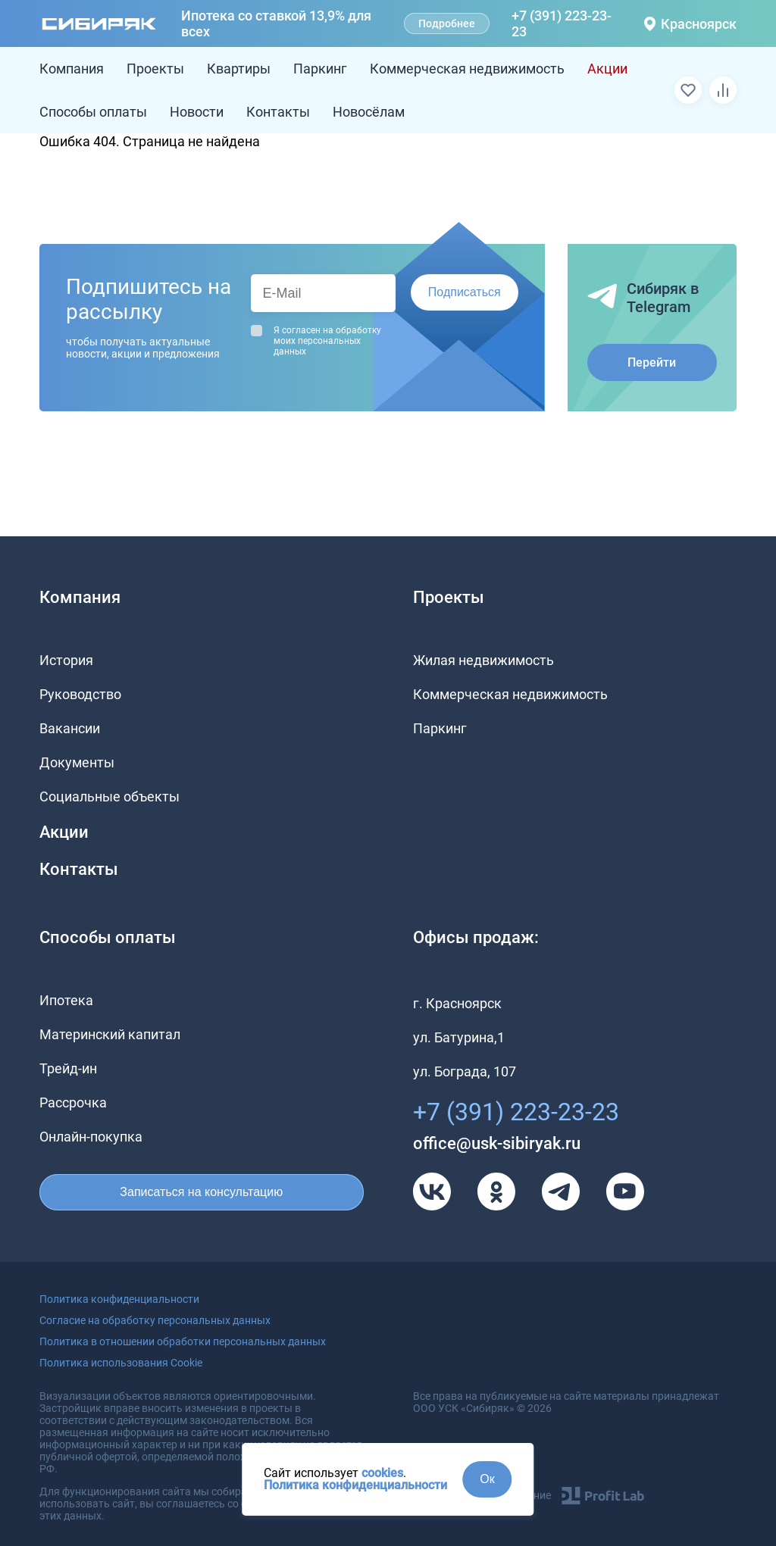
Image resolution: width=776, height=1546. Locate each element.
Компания (71, 69)
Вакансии (69, 728)
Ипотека (66, 1000)
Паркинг (320, 69)
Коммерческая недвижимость (467, 69)
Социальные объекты (109, 796)
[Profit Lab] (603, 1495)
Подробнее (446, 23)
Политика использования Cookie (120, 1363)
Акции (607, 69)
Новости (197, 112)
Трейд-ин (68, 1068)
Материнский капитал (109, 1034)
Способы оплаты (93, 112)
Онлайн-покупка (90, 1137)
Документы (76, 762)
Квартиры (239, 69)
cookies (382, 1473)
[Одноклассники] (496, 1191)
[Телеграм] (561, 1191)
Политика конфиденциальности (355, 1485)
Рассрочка (73, 1102)
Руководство (80, 694)
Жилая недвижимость (483, 660)
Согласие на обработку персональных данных (155, 1320)
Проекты (155, 69)
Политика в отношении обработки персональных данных (182, 1341)
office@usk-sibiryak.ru (496, 1143)
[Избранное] (688, 90)
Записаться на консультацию (201, 1191)
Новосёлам (369, 112)
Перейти (651, 362)
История (66, 660)
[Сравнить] (723, 90)
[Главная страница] (99, 23)
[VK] (432, 1191)
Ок (487, 1479)
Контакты (278, 112)
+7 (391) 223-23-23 (562, 23)
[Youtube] (625, 1191)
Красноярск (690, 24)
